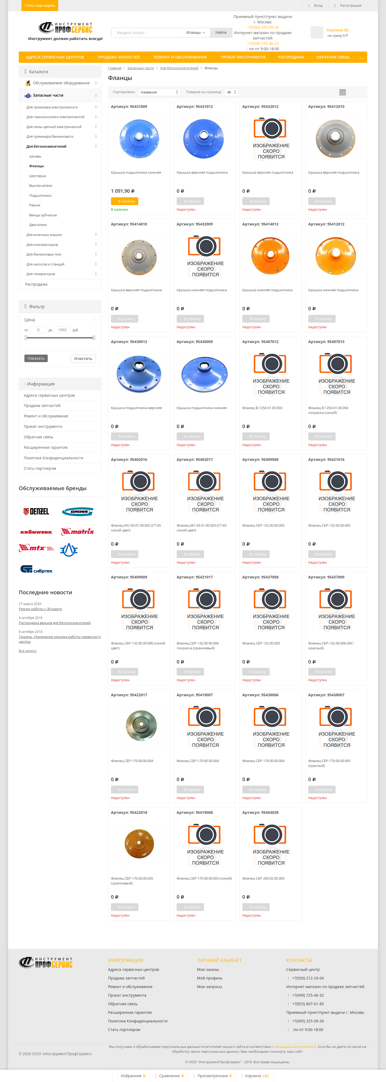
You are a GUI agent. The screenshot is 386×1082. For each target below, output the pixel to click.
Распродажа (291, 57)
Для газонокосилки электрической (55, 116)
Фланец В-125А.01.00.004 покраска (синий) (328, 410)
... (361, 57)
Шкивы (35, 156)
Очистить (83, 358)
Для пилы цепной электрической (54, 126)
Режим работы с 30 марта (40, 608)
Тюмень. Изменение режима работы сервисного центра (60, 639)
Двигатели (38, 224)
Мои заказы (208, 969)
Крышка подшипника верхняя (136, 407)
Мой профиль (209, 978)
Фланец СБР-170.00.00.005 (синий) (204, 878)
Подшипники (40, 195)
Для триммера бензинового (50, 136)
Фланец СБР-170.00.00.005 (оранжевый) (132, 881)
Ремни (34, 205)
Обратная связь (333, 57)
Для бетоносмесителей (46, 146)
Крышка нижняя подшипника (202, 289)
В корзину (123, 201)
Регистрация (347, 5)
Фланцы (36, 165)
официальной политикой (295, 1046)
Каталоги (36, 72)
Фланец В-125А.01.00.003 (262, 407)
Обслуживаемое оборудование (57, 83)
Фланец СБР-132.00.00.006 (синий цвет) (138, 645)
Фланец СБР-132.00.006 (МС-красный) (331, 645)
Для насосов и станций (45, 264)
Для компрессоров (42, 244)
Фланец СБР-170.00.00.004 (132, 760)
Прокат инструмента (243, 57)
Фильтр (34, 306)
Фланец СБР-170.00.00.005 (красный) (329, 763)
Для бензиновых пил (44, 254)
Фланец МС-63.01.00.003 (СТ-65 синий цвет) (202, 528)
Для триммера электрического (52, 107)
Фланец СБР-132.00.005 (261, 643)
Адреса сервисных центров (55, 57)
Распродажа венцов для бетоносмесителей (55, 622)
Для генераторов (41, 273)
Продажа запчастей (119, 57)
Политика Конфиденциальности (53, 457)
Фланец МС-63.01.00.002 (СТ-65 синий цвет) (136, 528)
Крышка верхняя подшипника (202, 172)
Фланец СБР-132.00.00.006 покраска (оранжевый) (198, 645)
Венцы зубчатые (43, 215)
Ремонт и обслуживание (180, 57)
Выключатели (40, 185)
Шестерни (37, 175)
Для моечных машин (44, 234)
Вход (315, 5)
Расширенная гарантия (46, 447)
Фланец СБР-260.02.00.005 (263, 878)
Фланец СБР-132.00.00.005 (263, 525)
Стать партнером (40, 5)
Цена (60, 319)
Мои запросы (209, 986)
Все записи (27, 651)
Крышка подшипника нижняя (136, 172)
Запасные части (44, 96)
